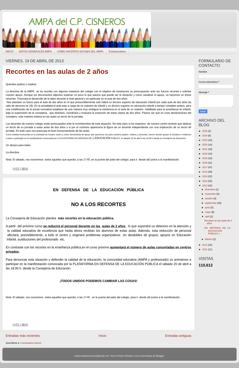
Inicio (102, 335)
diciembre (210, 189)
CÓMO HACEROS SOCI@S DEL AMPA (80, 51)
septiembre (211, 203)
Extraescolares (117, 51)
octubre (209, 198)
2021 (205, 149)
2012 (205, 245)
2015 (205, 176)
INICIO (10, 51)
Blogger (160, 356)
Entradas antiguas (178, 335)
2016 (205, 172)
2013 (205, 185)
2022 (205, 144)
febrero (209, 239)
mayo (208, 212)
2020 (205, 153)
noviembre (211, 194)
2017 (205, 167)
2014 (205, 181)
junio (208, 207)
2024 (205, 135)
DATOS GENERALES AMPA (35, 51)
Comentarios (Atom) (30, 343)
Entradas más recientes (23, 335)
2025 (205, 131)
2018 (205, 162)
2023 (205, 140)
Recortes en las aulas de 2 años (57, 71)
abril (207, 216)
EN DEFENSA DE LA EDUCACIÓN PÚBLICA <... (217, 231)
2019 (205, 158)
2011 (205, 249)
